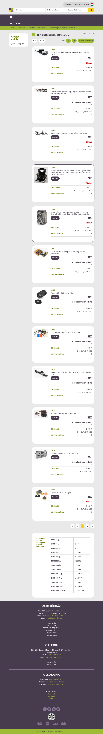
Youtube (52, 699)
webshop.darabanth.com (55, 682)
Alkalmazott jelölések (86, 40)
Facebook (51, 694)
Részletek (55, 58)
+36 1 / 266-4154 (61, 616)
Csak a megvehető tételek (21, 44)
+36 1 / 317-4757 (48, 616)
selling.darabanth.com (56, 684)
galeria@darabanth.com (54, 657)
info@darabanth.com (54, 618)
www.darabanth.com (56, 679)
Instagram (51, 696)
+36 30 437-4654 (54, 655)
